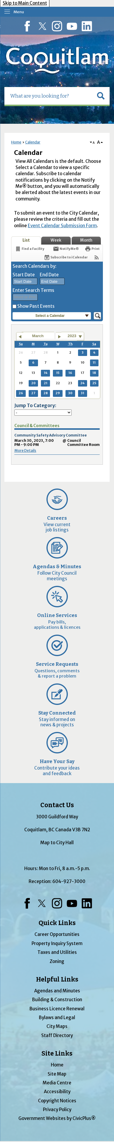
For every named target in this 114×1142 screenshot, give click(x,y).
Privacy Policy (57, 1109)
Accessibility (57, 1091)
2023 (72, 336)
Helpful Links (57, 979)
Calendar (32, 142)
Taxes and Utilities (57, 952)
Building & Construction (57, 999)
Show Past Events (36, 306)
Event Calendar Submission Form (62, 225)
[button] (101, 96)
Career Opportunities (57, 934)
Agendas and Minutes (57, 991)
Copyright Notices (57, 1100)
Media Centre (57, 1083)
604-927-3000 (68, 881)
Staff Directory (57, 1035)
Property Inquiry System (57, 943)
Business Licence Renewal (57, 1008)
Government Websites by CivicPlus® (57, 1118)
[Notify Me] (66, 249)
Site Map (57, 1074)
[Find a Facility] (29, 249)
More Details (25, 450)
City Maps (57, 1026)
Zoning (57, 961)
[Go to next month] (59, 336)
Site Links (57, 1053)
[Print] (92, 249)
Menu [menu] (18, 11)
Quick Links (57, 923)
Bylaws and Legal (57, 1017)
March (38, 336)
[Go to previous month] (19, 336)
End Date (49, 274)
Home (16, 142)
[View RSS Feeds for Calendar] (97, 257)
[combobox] (25, 281)
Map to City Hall (57, 842)
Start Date (24, 274)
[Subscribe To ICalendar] (66, 257)
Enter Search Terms (33, 290)
